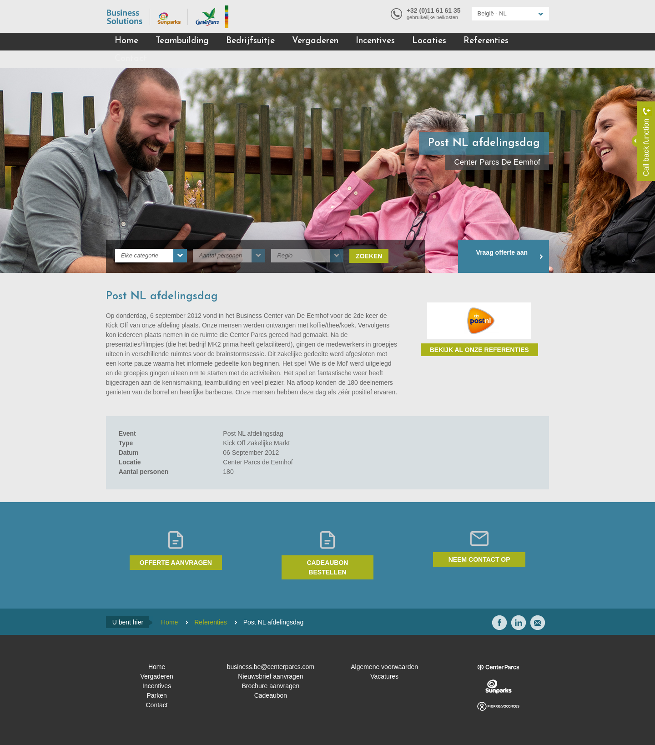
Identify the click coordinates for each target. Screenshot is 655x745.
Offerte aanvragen (176, 562)
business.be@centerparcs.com (270, 666)
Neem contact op (479, 559)
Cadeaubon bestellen (327, 567)
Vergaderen (315, 41)
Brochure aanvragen (270, 686)
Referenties (486, 41)
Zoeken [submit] (369, 256)
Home (126, 41)
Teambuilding (182, 41)
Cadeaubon (270, 695)
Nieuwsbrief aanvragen (270, 676)
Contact (131, 59)
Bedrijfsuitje (250, 41)
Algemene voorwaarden (384, 666)
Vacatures (384, 676)
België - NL (492, 13)
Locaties (429, 41)
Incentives (375, 41)
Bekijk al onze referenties (479, 349)
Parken (156, 695)
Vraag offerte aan (502, 252)
